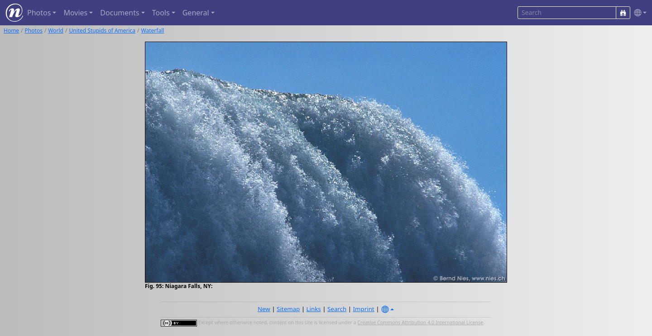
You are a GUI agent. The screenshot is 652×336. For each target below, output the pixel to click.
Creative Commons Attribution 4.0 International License (420, 322)
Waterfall (152, 30)
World (55, 30)
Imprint (363, 309)
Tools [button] (161, 13)
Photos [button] (39, 13)
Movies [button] (75, 13)
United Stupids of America (102, 30)
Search (336, 309)
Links (314, 309)
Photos (34, 30)
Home (11, 30)
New (264, 309)
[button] (638, 13)
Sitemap (288, 309)
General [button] (195, 13)
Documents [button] (119, 13)
